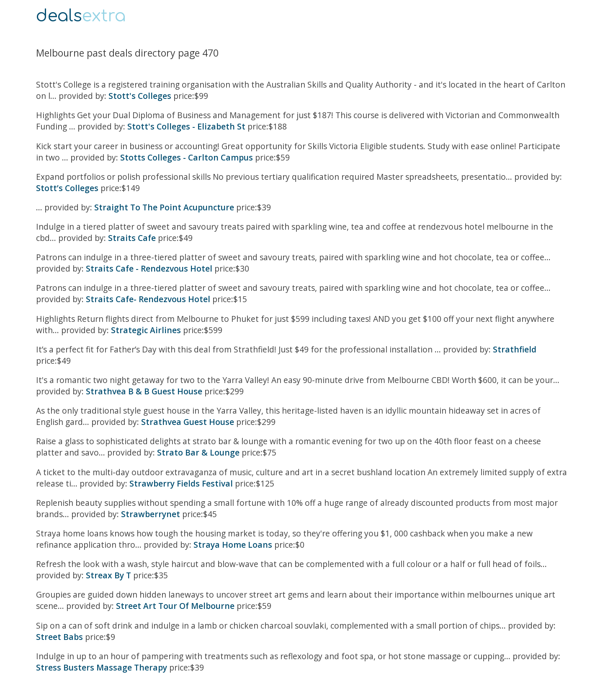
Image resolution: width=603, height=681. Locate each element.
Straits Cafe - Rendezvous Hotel (149, 268)
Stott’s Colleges (67, 188)
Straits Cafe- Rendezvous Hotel (148, 299)
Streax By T (108, 575)
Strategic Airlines (146, 330)
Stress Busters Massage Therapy (101, 667)
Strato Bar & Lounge (198, 452)
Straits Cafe (132, 237)
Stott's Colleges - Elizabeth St (186, 126)
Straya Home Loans (232, 544)
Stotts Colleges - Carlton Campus (186, 157)
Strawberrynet (150, 514)
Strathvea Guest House (187, 421)
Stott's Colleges (139, 95)
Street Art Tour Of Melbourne (175, 605)
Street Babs (59, 636)
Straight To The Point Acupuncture (164, 207)
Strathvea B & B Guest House (145, 391)
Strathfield (514, 349)
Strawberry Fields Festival (181, 483)
